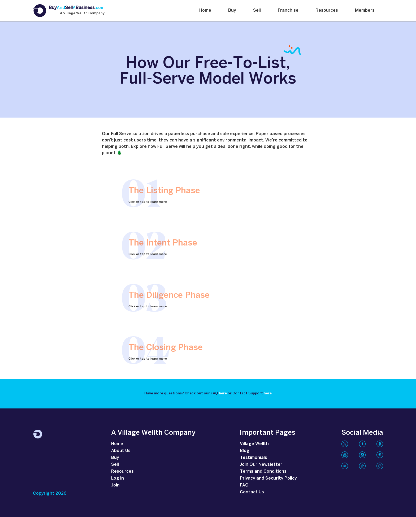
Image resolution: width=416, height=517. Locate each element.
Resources (326, 10)
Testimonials (253, 458)
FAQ (244, 485)
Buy (232, 10)
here (223, 393)
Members (365, 10)
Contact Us (252, 492)
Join (115, 485)
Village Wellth (254, 444)
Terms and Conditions (263, 471)
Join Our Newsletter (261, 465)
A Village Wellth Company (82, 13)
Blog (244, 451)
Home (205, 10)
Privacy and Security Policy (268, 478)
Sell (257, 10)
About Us (121, 451)
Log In (117, 478)
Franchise (288, 10)
